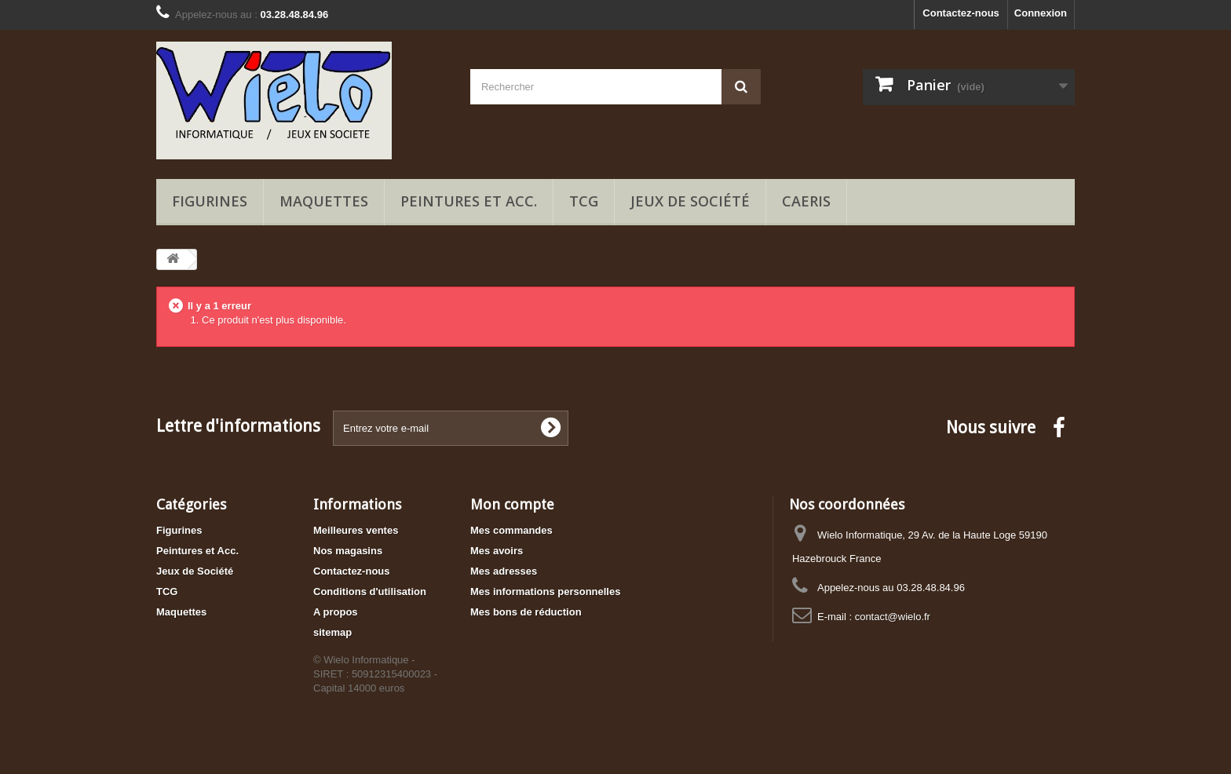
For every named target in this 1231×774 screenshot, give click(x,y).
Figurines (209, 201)
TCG (583, 201)
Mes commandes (511, 530)
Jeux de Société (690, 201)
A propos (335, 612)
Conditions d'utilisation (369, 591)
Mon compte (512, 504)
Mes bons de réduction (526, 612)
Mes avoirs (496, 551)
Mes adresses (503, 571)
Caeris (806, 201)
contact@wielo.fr (892, 616)
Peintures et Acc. (468, 201)
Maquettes (323, 201)
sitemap (332, 632)
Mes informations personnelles (545, 591)
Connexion (1040, 13)
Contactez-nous (960, 13)
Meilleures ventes (355, 530)
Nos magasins (347, 551)
